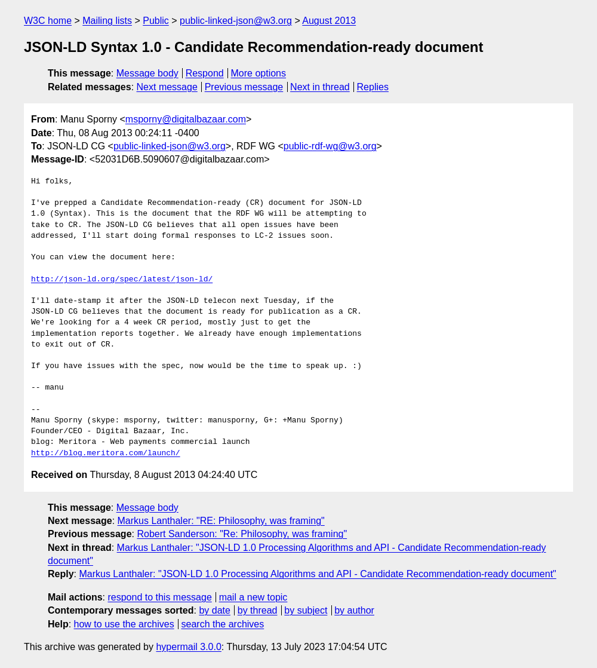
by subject (305, 610)
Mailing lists (107, 21)
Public (156, 21)
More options (259, 73)
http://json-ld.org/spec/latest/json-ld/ (122, 279)
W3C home (48, 21)
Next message (167, 87)
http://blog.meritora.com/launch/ (105, 453)
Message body (147, 73)
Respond (205, 73)
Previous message (244, 87)
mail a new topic (253, 597)
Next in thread (320, 87)
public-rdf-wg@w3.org (330, 146)
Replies (373, 87)
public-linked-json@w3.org (236, 21)
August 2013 (329, 21)
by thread (258, 610)
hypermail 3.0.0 (188, 647)
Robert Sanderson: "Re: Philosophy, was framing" (242, 534)
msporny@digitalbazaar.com (185, 119)
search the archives (222, 624)
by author (354, 610)
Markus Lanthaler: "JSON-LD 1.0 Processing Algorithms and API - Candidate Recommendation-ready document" (317, 574)
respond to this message (159, 597)
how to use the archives (124, 624)
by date (214, 610)
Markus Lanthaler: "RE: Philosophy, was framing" (221, 521)
